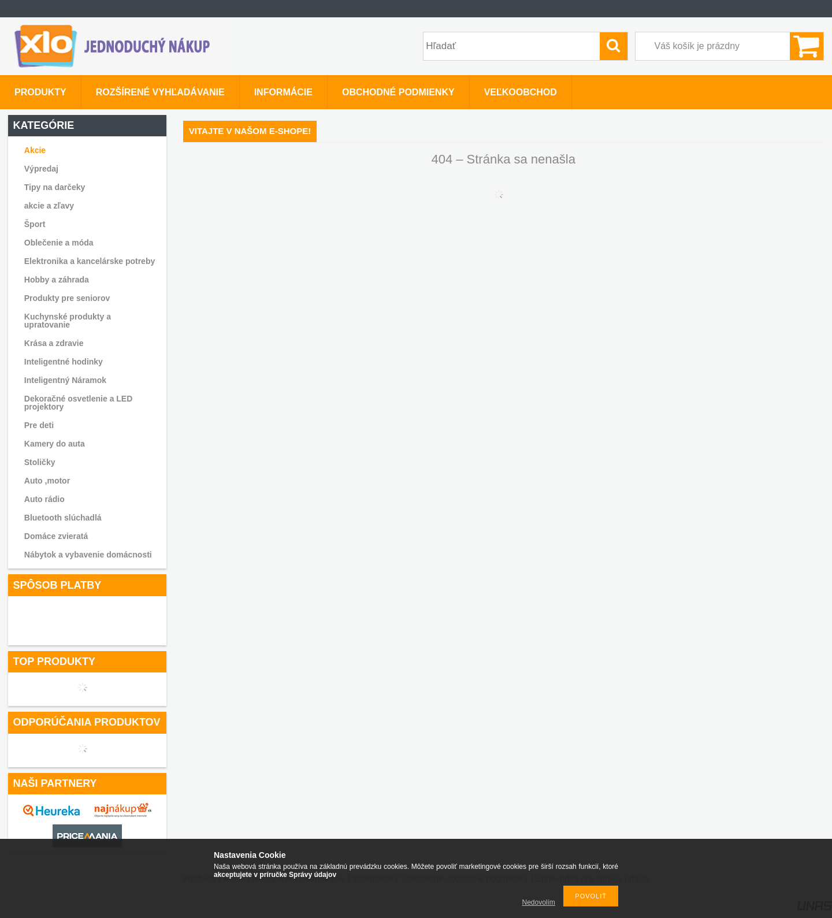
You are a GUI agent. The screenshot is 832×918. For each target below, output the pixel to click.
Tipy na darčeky (55, 187)
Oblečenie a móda (59, 242)
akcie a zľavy (49, 205)
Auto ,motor (47, 480)
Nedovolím (538, 902)
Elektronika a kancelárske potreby (89, 261)
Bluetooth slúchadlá (63, 517)
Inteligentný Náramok (65, 380)
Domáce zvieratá (56, 536)
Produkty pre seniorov (67, 298)
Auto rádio (44, 499)
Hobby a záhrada (56, 279)
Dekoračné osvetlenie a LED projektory (78, 402)
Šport (35, 224)
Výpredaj (41, 168)
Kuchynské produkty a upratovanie (67, 320)
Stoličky (39, 462)
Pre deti (39, 425)
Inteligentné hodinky (63, 361)
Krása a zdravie (54, 343)
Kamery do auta (54, 443)
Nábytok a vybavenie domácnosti (88, 554)
